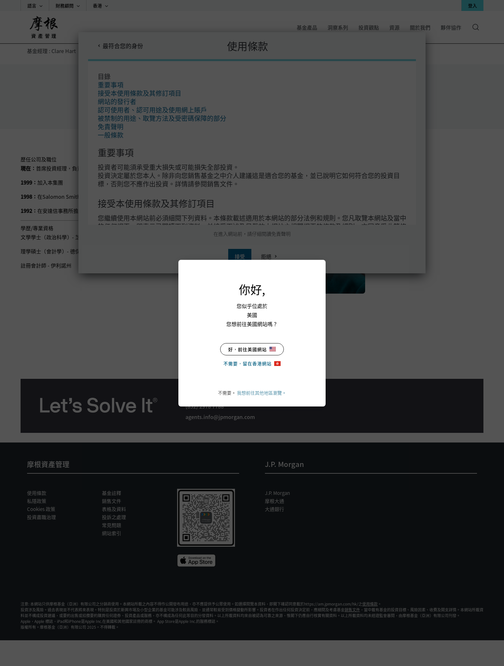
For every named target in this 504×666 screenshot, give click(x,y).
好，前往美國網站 (252, 349)
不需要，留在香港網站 (252, 363)
